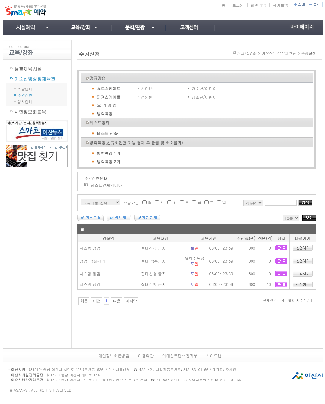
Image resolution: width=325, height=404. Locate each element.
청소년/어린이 (204, 88)
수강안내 (25, 88)
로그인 (238, 5)
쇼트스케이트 (109, 88)
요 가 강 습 (107, 105)
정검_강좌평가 (92, 261)
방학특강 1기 (108, 153)
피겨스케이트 (109, 97)
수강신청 (25, 94)
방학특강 (105, 113)
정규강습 (98, 78)
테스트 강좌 (107, 133)
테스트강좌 (99, 122)
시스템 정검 (90, 247)
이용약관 (146, 355)
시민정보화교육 (30, 111)
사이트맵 (280, 5)
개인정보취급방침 (114, 355)
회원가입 (258, 5)
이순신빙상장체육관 (35, 78)
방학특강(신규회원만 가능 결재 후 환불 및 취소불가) (136, 142)
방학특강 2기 (108, 161)
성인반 (147, 88)
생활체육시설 (28, 68)
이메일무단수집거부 (180, 355)
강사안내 (25, 101)
